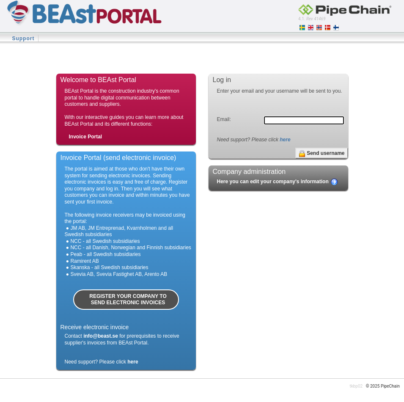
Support (23, 38)
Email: (224, 119)
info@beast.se (100, 336)
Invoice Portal (85, 137)
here (285, 140)
